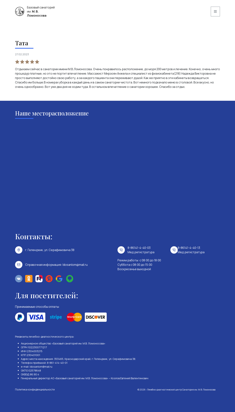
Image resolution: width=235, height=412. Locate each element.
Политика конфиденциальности (35, 389)
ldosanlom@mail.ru (75, 265)
